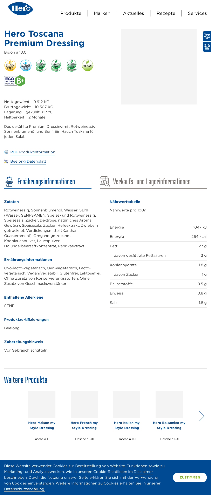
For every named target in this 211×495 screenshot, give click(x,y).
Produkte (70, 13)
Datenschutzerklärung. (24, 489)
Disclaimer (143, 471)
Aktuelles (133, 13)
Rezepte (166, 13)
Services (197, 13)
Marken (102, 13)
